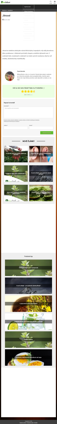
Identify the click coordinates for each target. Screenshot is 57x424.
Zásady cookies (23, 422)
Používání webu (30, 422)
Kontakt (35, 422)
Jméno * (6, 125)
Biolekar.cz (4, 10)
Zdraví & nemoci (28, 11)
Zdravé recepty (28, 33)
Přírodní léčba (27, 15)
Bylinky (26, 20)
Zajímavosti (27, 6)
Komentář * (6, 106)
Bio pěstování (27, 29)
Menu (54, 2)
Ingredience (27, 38)
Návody (26, 24)
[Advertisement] (28, 228)
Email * (30, 125)
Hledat (50, 2)
